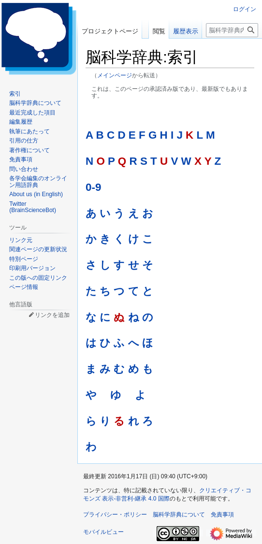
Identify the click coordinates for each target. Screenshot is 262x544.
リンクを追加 (52, 315)
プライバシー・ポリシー (115, 514)
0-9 (93, 187)
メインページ (114, 75)
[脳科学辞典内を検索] (232, 30)
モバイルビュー (103, 532)
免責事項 (222, 514)
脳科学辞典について (179, 514)
